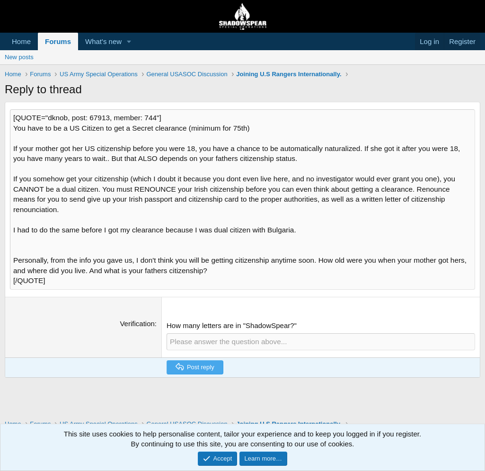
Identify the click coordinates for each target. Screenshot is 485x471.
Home (21, 41)
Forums (58, 41)
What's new (103, 41)
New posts (19, 57)
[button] (129, 41)
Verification (137, 309)
